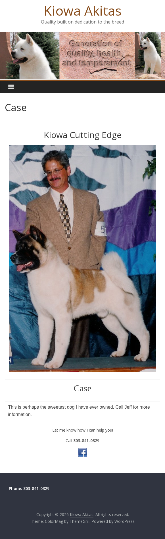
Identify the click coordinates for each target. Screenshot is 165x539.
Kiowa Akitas (83, 10)
